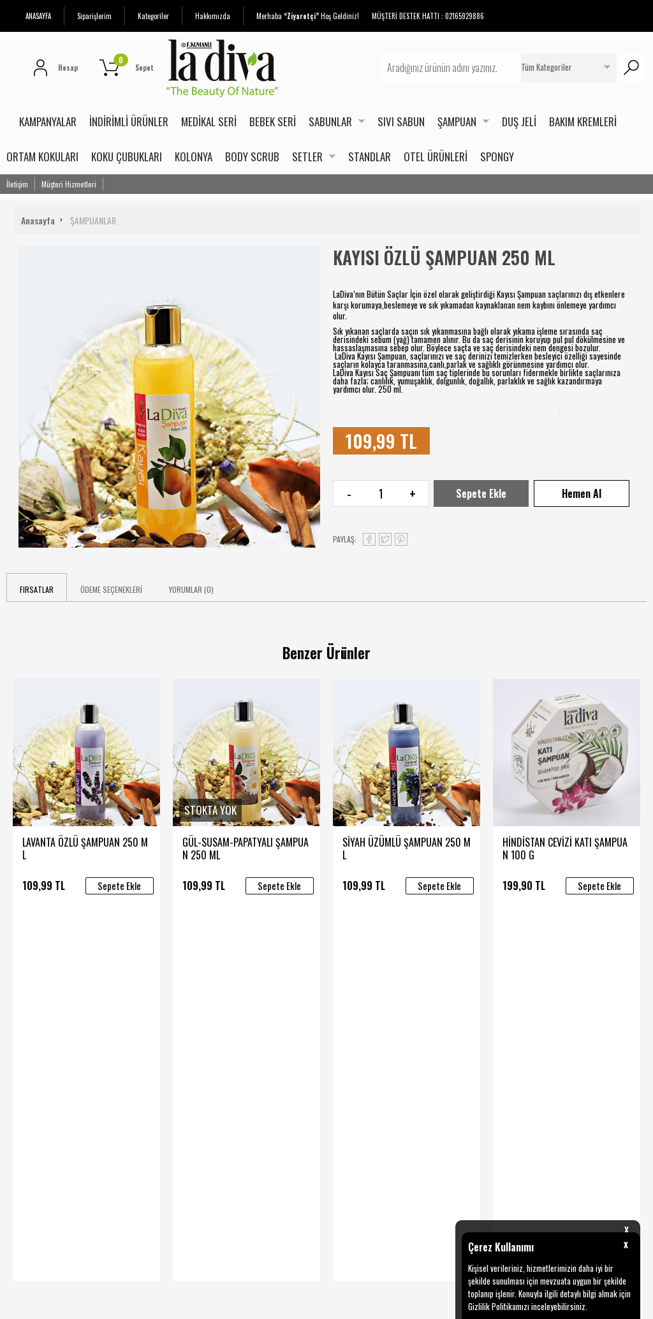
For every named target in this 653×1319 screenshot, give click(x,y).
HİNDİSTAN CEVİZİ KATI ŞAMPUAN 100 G (565, 848)
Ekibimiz (238, 1036)
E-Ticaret (295, 1302)
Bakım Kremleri (33, 1085)
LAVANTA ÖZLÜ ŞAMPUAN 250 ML (85, 848)
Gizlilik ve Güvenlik (147, 1060)
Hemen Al (581, 493)
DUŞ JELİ (519, 121)
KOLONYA (193, 156)
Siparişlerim (94, 16)
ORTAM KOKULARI (42, 156)
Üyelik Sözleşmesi (365, 1036)
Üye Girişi (349, 1012)
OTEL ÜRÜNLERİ (435, 156)
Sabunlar (22, 1036)
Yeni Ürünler (28, 1012)
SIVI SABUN (401, 121)
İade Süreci (136, 1085)
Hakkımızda (212, 16)
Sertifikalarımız (251, 1012)
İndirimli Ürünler (35, 988)
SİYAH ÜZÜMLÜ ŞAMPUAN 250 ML (406, 848)
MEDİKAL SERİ (209, 121)
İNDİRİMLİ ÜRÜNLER (128, 121)
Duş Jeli (19, 1060)
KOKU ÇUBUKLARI (126, 156)
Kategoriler (153, 16)
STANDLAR (369, 156)
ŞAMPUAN (456, 121)
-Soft (268, 1302)
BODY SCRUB (252, 156)
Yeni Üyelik (352, 988)
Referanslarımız (253, 1060)
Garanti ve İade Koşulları (159, 1036)
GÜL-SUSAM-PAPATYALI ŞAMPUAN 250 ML (245, 848)
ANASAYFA (38, 16)
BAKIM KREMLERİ (583, 121)
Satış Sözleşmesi (146, 1012)
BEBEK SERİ (272, 121)
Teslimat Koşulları (147, 988)
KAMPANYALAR (48, 121)
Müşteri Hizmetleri (68, 184)
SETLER (307, 156)
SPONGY (497, 156)
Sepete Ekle (481, 493)
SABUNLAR (330, 121)
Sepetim (348, 1060)
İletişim (17, 184)
